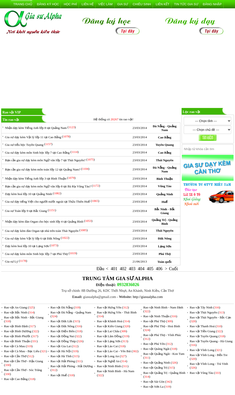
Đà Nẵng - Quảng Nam (164, 128)
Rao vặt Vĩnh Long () (206, 350)
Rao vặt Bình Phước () (21, 336)
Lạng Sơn (164, 246)
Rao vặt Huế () (63, 375)
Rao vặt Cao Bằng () (19, 379)
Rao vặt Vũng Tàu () (205, 373)
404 (141, 268)
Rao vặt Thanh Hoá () (206, 326)
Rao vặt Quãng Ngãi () (160, 349)
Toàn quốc (164, 261)
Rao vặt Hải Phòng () (67, 361)
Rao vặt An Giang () (19, 307)
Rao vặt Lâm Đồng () (113, 336)
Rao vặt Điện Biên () (66, 331)
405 (150, 268)
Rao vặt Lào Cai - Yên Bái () (117, 351)
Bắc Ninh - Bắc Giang (164, 211)
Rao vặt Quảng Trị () (159, 367)
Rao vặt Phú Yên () (158, 344)
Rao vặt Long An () (112, 356)
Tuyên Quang (164, 144)
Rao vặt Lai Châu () (112, 331)
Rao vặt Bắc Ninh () (19, 312)
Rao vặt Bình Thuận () (21, 341)
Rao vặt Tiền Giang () (206, 331)
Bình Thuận (164, 178)
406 (159, 268)
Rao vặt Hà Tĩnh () (65, 356)
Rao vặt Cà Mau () (18, 346)
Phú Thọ (164, 254)
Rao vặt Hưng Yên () (113, 307)
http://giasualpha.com (148, 297)
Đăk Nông (164, 238)
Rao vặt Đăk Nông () (66, 326)
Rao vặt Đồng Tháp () (67, 341)
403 (132, 268)
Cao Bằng (164, 137)
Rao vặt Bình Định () (20, 326)
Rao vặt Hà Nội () (65, 351)
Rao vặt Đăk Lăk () (65, 321)
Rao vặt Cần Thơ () (19, 356)
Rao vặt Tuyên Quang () (207, 336)
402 (123, 268)
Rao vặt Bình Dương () (21, 331)
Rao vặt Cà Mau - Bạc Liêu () (25, 351)
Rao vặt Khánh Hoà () (113, 321)
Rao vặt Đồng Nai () (66, 336)
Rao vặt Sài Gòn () (157, 381)
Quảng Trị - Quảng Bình (165, 221)
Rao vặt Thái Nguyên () (207, 312)
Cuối (173, 268)
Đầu (100, 268)
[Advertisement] (117, 72)
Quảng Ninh (164, 194)
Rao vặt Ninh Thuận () (160, 316)
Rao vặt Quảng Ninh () (160, 362)
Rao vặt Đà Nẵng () (66, 307)
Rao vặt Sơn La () (157, 386)
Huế (165, 202)
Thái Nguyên (165, 160)
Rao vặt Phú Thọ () (158, 321)
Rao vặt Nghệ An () (112, 361)
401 (114, 268)
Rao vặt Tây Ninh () (205, 307)
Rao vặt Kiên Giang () (113, 326)
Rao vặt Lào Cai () (111, 346)
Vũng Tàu (164, 186)
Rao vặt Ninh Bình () (112, 366)
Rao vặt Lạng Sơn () (112, 341)
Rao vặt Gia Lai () (65, 346)
